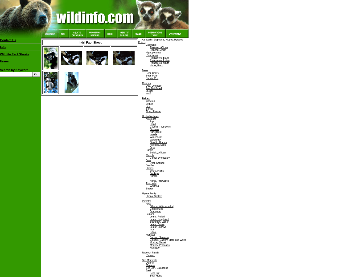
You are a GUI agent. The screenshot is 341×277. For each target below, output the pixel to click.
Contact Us (8, 40)
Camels (150, 155)
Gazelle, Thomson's (160, 126)
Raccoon (150, 255)
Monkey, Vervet (158, 242)
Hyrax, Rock (156, 65)
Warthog (154, 186)
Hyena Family (149, 193)
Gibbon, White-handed (161, 206)
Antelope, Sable (158, 145)
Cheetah (150, 101)
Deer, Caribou (157, 163)
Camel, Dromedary (160, 158)
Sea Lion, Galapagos (157, 268)
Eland (153, 124)
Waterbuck (155, 139)
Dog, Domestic (153, 85)
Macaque (155, 247)
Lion (148, 106)
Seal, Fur (155, 273)
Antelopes (151, 119)
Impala (153, 134)
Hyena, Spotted (154, 196)
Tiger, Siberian (153, 111)
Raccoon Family (150, 252)
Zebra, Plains (157, 170)
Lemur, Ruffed (157, 216)
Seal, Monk (156, 275)
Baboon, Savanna (159, 237)
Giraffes (150, 165)
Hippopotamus (153, 52)
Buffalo (149, 150)
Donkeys (154, 173)
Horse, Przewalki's (159, 181)
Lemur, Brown (157, 224)
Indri (152, 229)
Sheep (149, 188)
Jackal (149, 91)
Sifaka (153, 232)
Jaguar (149, 103)
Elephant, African (159, 47)
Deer (148, 160)
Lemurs (150, 214)
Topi (152, 121)
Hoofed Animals (150, 116)
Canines (146, 83)
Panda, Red (152, 78)
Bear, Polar (151, 75)
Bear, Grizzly (152, 73)
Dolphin (150, 262)
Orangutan (155, 211)
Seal (148, 270)
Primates (146, 201)
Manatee (150, 265)
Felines (146, 98)
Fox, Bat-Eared (154, 88)
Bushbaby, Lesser (159, 222)
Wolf (148, 93)
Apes (148, 203)
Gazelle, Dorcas (158, 142)
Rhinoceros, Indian (159, 60)
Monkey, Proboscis (160, 245)
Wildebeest (155, 137)
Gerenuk (154, 129)
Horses (149, 168)
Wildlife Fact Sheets (20, 55)
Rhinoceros (152, 55)
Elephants (151, 45)
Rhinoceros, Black (159, 57)
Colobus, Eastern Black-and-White (168, 240)
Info (3, 47)
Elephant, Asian (158, 50)
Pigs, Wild (151, 183)
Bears (145, 70)
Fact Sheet (94, 42)
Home (4, 61)
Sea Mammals (149, 260)
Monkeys (150, 234)
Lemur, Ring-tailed (159, 219)
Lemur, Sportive (158, 227)
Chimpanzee (156, 209)
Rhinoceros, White (159, 63)
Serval (149, 109)
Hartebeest (155, 132)
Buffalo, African (158, 152)
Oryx (152, 147)
